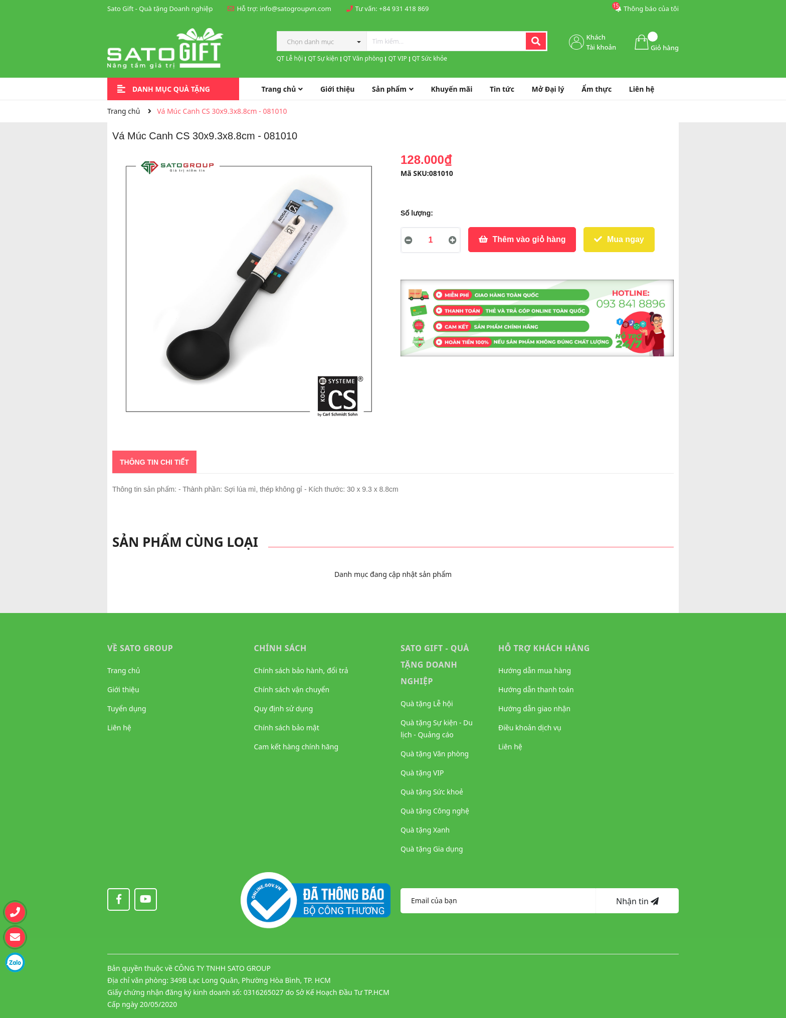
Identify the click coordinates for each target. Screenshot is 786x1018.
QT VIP (397, 58)
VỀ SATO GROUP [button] (140, 648)
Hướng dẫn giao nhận (534, 708)
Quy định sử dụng (283, 708)
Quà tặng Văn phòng (435, 753)
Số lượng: (417, 213)
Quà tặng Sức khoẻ (432, 791)
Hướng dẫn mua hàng (534, 670)
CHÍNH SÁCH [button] (280, 648)
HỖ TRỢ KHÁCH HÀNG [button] (544, 648)
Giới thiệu (123, 689)
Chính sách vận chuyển (292, 689)
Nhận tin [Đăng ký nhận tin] (637, 901)
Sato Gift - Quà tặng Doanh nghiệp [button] (435, 665)
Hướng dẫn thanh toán (536, 689)
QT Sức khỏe (429, 58)
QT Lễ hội (290, 58)
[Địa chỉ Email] (498, 900)
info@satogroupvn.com (295, 8)
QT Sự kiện (323, 58)
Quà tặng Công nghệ (435, 811)
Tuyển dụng (126, 708)
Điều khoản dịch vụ (529, 727)
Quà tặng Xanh (425, 830)
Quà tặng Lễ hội (427, 703)
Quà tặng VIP (422, 772)
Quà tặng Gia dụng (432, 849)
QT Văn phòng (363, 58)
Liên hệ (119, 727)
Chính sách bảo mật (286, 727)
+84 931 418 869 (404, 8)
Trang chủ (123, 670)
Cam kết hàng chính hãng (296, 746)
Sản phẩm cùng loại (185, 542)
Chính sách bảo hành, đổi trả (301, 670)
